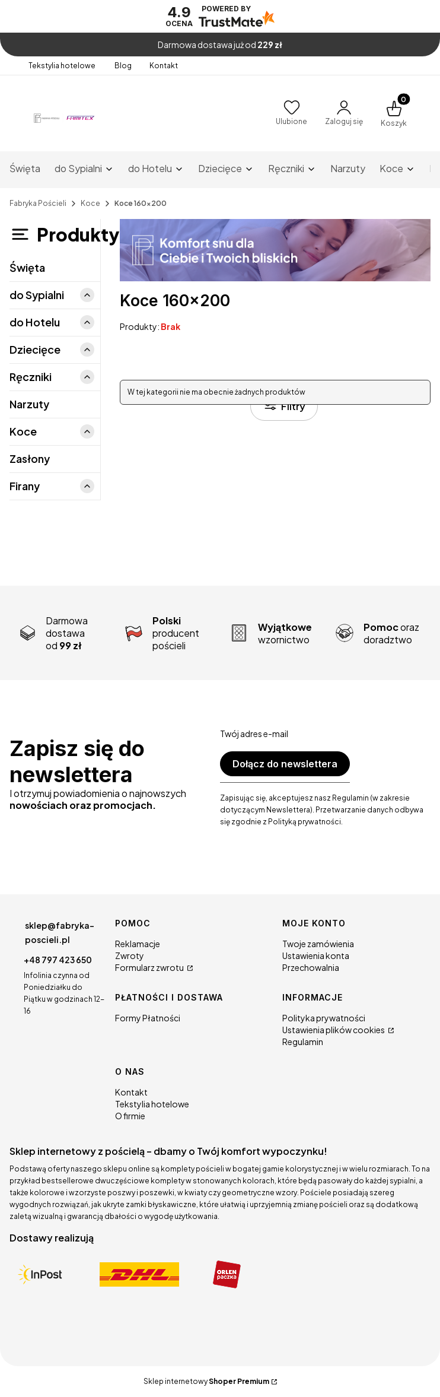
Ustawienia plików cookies (334, 1029)
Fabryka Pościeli (37, 203)
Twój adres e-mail (254, 733)
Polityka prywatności (323, 1017)
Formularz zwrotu (150, 967)
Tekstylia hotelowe (62, 65)
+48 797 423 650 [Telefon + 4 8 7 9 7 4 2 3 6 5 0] (58, 959)
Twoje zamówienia (318, 943)
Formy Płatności (147, 1017)
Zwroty (129, 955)
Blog (123, 65)
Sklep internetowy (206, 1381)
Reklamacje (137, 943)
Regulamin (302, 1041)
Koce (90, 203)
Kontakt (163, 65)
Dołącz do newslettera (284, 764)
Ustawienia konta (315, 955)
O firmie (130, 1115)
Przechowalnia (310, 967)
